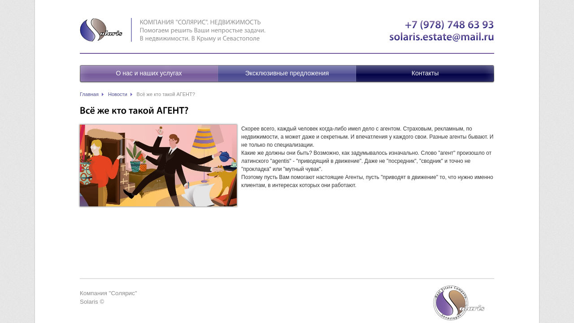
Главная (89, 94)
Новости (117, 94)
